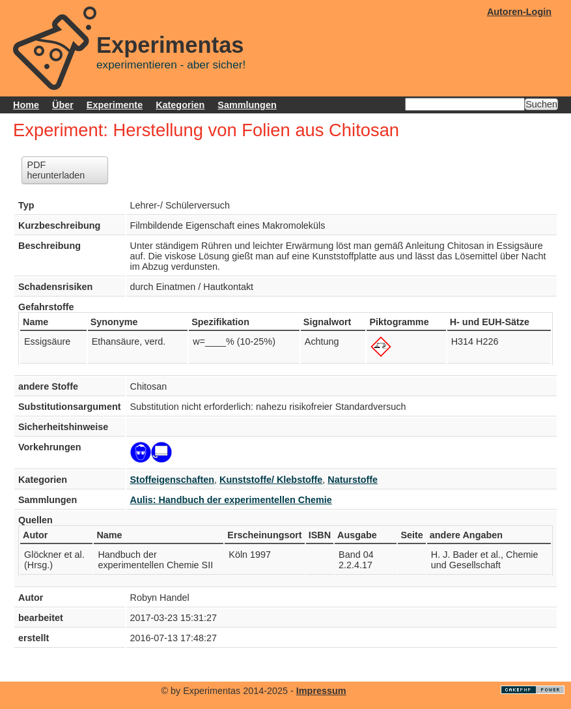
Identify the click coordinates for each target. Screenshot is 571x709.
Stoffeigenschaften (172, 479)
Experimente (115, 105)
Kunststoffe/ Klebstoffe (270, 479)
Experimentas (170, 45)
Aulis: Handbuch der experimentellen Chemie (231, 500)
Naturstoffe (352, 479)
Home (26, 105)
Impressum (321, 691)
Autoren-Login (519, 12)
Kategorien (180, 105)
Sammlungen (246, 105)
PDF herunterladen (56, 170)
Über (63, 105)
